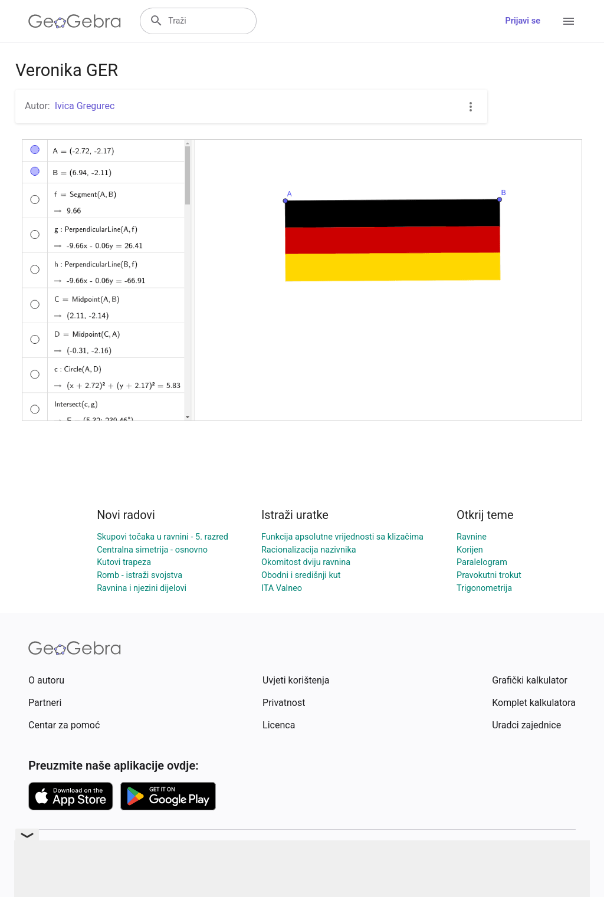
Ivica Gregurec (85, 105)
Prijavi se (522, 21)
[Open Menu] (569, 21)
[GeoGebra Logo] (74, 21)
